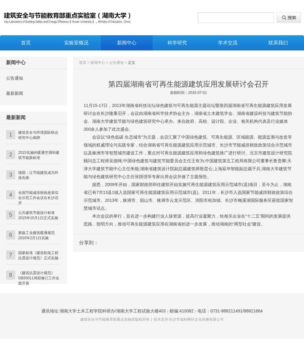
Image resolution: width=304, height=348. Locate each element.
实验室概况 (76, 42)
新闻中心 (126, 42)
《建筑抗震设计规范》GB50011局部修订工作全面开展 (38, 278)
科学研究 (177, 42)
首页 (26, 42)
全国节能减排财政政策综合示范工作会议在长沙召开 (38, 198)
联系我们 (278, 42)
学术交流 (227, 42)
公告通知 (14, 78)
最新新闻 (14, 93)
